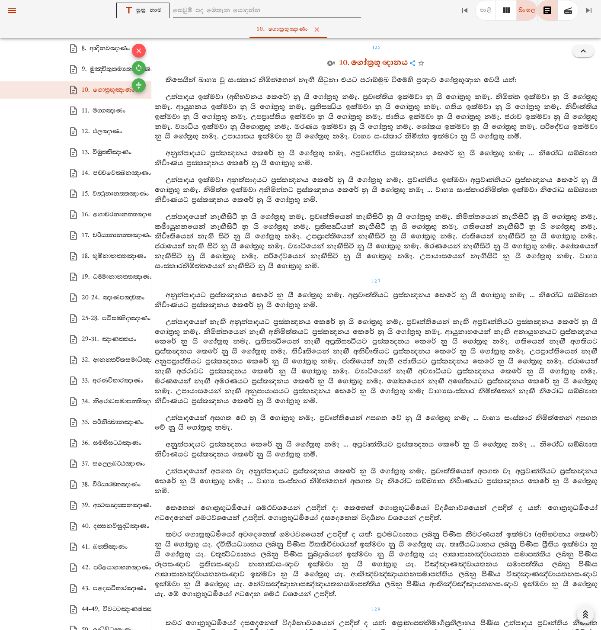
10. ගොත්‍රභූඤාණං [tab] (302, 29)
